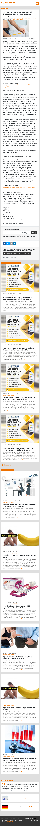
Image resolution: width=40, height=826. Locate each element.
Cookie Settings (9, 821)
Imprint (5, 820)
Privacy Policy (11, 820)
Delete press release (10, 253)
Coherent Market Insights (17, 19)
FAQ (2, 820)
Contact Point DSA (28, 820)
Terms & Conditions (19, 820)
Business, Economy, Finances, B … (15, 293)
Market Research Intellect (8, 502)
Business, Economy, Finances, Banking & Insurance (25, 18)
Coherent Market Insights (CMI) (10, 553)
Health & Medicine (12, 551)
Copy (34, 233)
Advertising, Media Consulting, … (15, 500)
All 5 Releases (6, 465)
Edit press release (24, 253)
